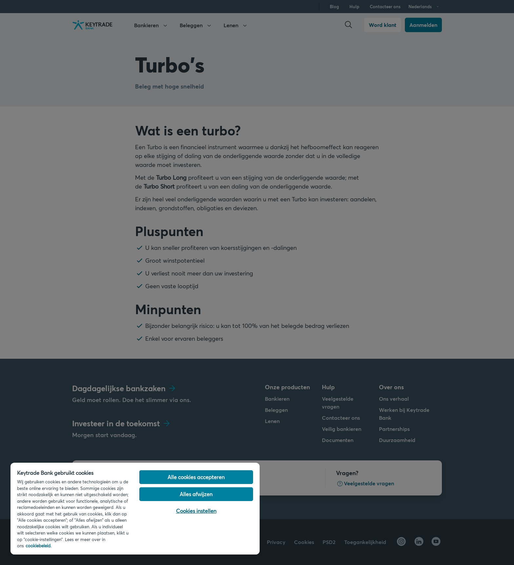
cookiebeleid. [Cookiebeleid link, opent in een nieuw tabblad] (38, 546)
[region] (135, 509)
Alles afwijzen (196, 494)
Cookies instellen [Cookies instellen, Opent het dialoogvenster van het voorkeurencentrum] (196, 510)
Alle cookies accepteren (196, 477)
